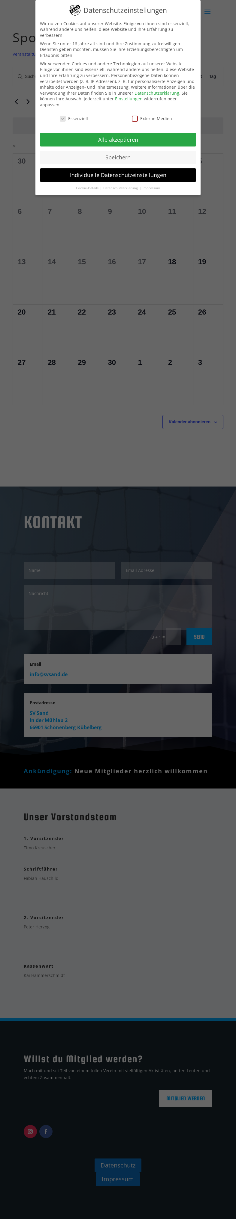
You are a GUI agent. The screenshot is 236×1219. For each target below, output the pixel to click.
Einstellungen (129, 99)
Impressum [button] (151, 188)
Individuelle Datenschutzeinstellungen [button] (118, 175)
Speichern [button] (118, 157)
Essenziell (74, 118)
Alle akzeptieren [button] (118, 139)
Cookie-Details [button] (87, 188)
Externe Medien (152, 118)
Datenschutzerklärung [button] (121, 188)
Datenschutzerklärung (157, 93)
